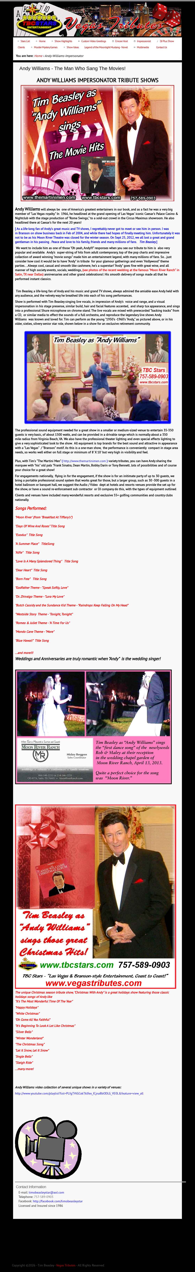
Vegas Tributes (66, 1266)
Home (38, 56)
